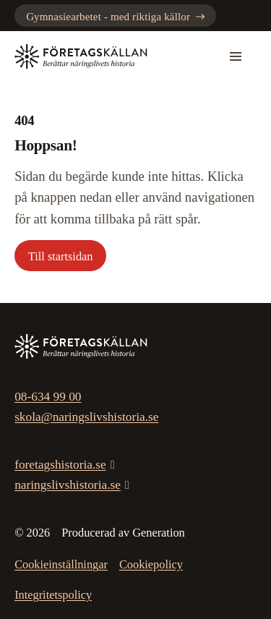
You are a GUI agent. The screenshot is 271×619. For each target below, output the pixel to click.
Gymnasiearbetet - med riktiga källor (115, 16)
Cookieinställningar (61, 564)
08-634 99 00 (47, 397)
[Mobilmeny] (236, 56)
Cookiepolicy (151, 564)
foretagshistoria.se (60, 464)
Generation (158, 532)
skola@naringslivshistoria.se (86, 417)
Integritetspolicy (53, 595)
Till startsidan (60, 256)
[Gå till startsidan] (80, 56)
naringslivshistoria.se (67, 485)
